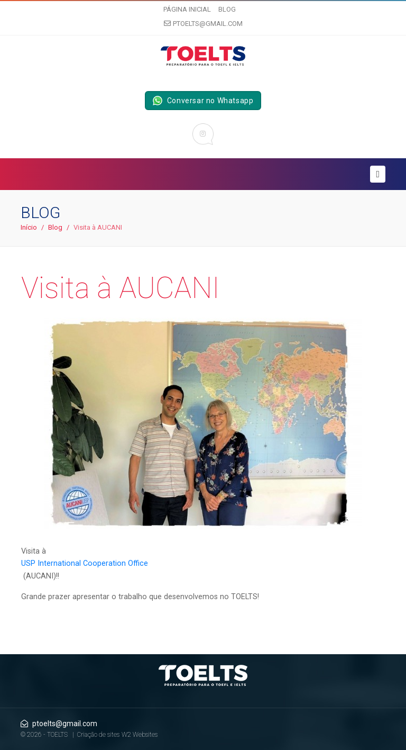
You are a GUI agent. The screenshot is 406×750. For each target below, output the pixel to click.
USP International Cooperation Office (84, 563)
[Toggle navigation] (377, 174)
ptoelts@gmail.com (203, 24)
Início (29, 227)
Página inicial (187, 9)
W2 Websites (140, 734)
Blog (227, 9)
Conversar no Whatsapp (203, 100)
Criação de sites (98, 734)
